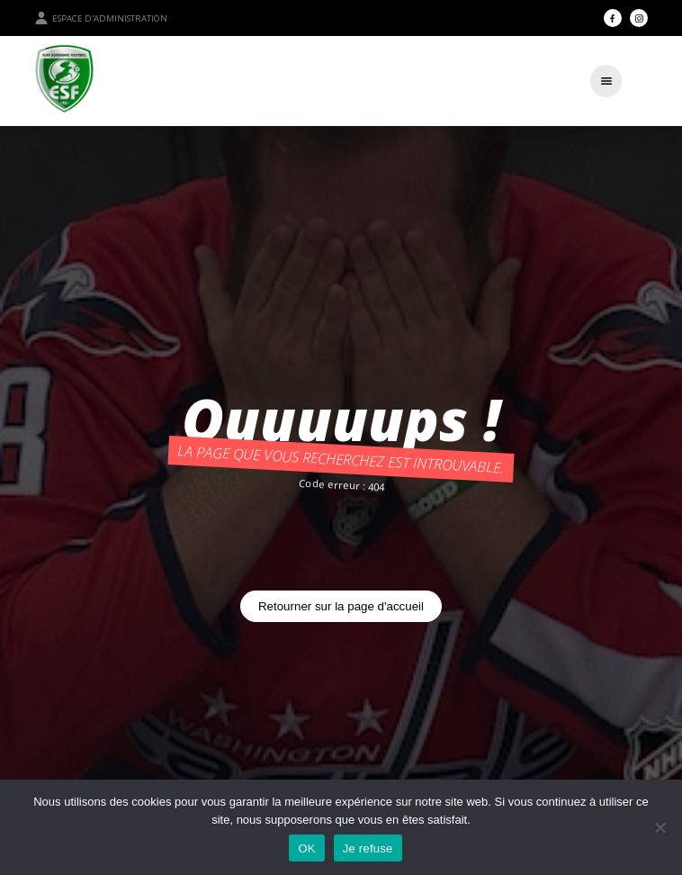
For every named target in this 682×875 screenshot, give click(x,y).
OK (306, 848)
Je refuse (368, 848)
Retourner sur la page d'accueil (341, 606)
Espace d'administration (100, 18)
